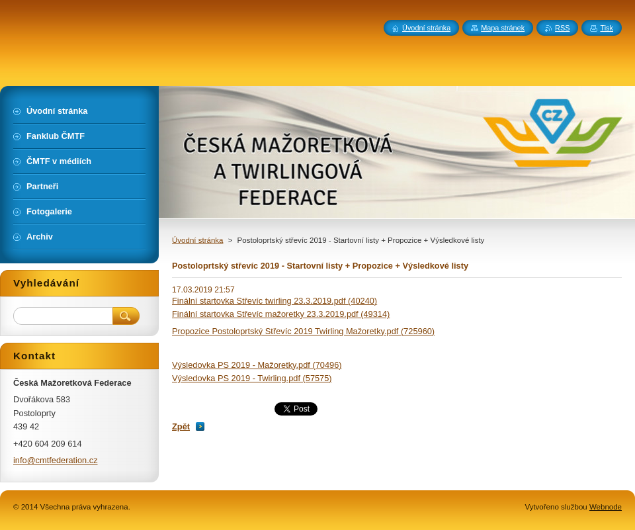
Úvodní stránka (197, 240)
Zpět (181, 426)
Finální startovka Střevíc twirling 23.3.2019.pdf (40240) (274, 301)
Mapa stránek (503, 28)
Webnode (605, 507)
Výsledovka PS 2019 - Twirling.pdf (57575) (252, 378)
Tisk (606, 28)
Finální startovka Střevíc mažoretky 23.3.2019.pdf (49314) (281, 314)
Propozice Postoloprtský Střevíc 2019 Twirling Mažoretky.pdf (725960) (303, 331)
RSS (562, 28)
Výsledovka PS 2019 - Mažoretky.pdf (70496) (257, 365)
